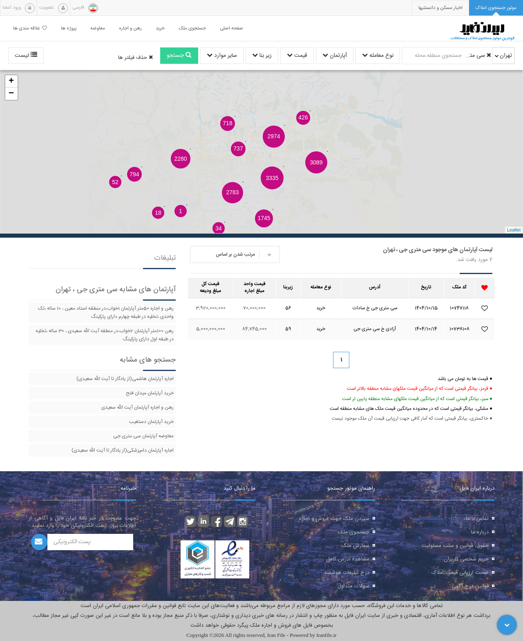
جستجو (179, 56)
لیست (26, 56)
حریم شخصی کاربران (466, 559)
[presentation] (440, 8)
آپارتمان (334, 56)
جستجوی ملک (353, 532)
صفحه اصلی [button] (231, 28)
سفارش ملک (355, 545)
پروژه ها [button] (68, 28)
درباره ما (480, 532)
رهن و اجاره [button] (130, 28)
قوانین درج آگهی (470, 586)
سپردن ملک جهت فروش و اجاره (334, 518)
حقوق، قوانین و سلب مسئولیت (455, 545)
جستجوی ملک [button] (192, 28)
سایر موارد (222, 56)
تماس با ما (477, 518)
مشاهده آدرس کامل (347, 559)
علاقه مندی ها (30, 28)
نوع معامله (377, 56)
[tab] (496, 8)
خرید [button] (160, 28)
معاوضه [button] (97, 28)
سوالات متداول (353, 586)
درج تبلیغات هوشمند (346, 572)
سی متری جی (478, 56)
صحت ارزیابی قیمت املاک (460, 572)
